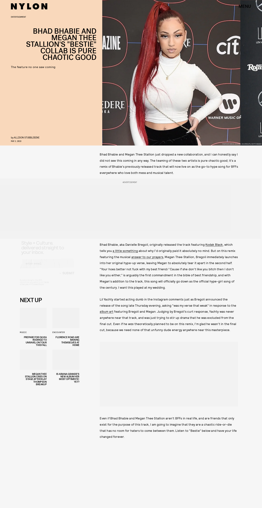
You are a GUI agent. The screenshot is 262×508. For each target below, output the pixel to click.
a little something (125, 250)
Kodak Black (214, 244)
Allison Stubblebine (26, 137)
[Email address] (47, 266)
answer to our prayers (147, 257)
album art (106, 311)
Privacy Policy (38, 287)
